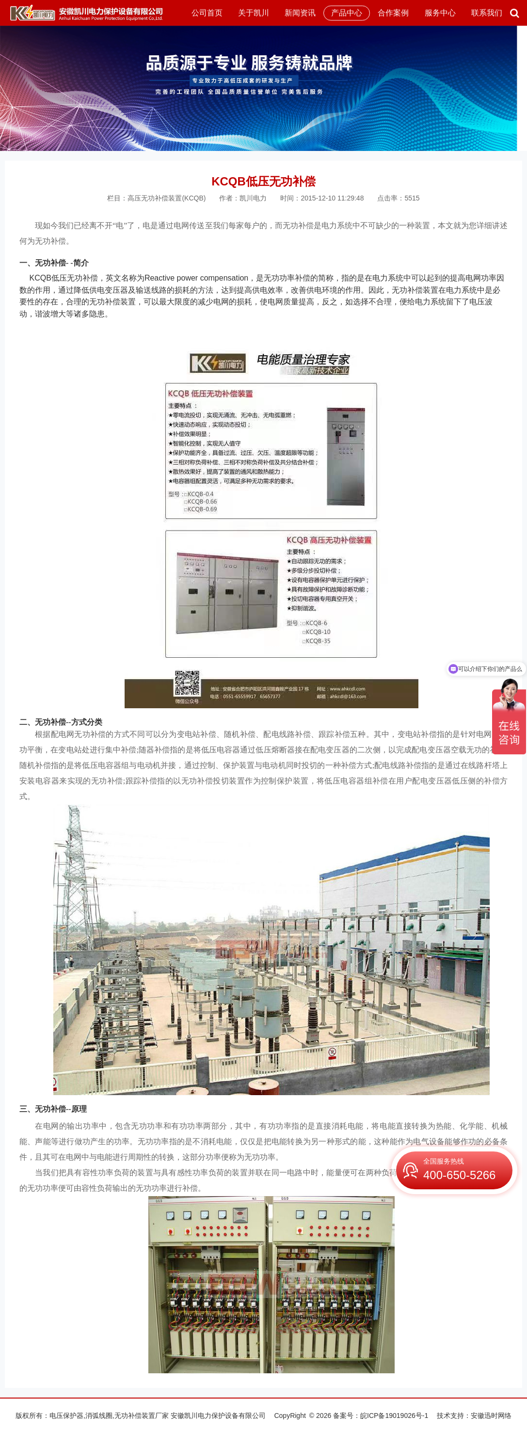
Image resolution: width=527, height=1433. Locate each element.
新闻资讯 (300, 13)
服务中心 (440, 13)
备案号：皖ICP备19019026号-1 (380, 1415)
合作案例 (393, 13)
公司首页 (207, 13)
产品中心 (346, 13)
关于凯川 (253, 13)
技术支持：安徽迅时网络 (474, 1415)
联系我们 (486, 13)
